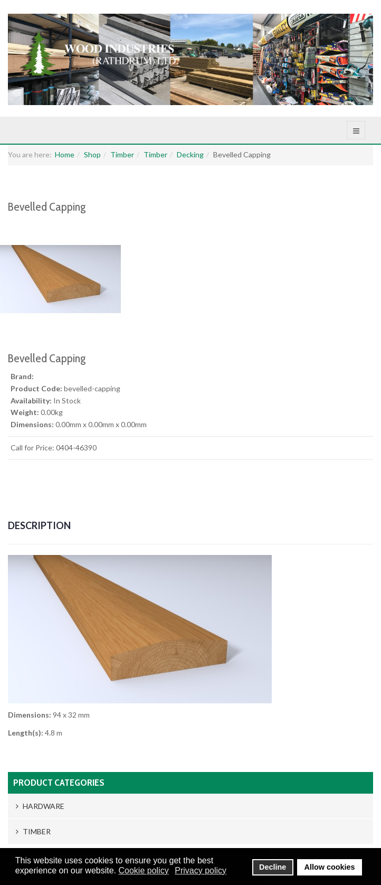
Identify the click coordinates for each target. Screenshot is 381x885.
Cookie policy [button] (143, 870)
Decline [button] (272, 867)
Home (64, 154)
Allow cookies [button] (329, 867)
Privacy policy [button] (200, 870)
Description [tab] (39, 525)
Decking (190, 154)
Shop (92, 154)
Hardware (40, 806)
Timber (122, 154)
